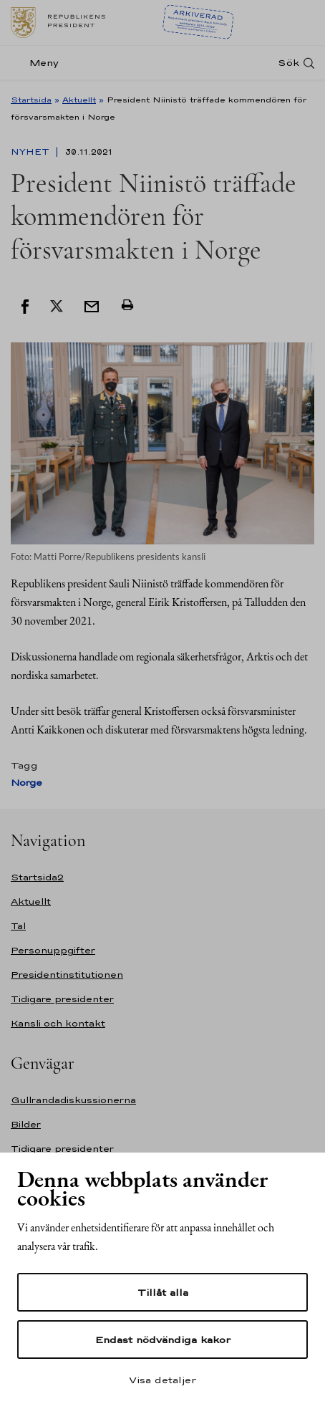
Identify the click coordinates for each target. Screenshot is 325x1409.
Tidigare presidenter (62, 999)
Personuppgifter (53, 950)
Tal (18, 926)
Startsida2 (37, 877)
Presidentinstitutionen (67, 974)
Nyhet (31, 152)
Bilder (26, 1124)
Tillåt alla (162, 1292)
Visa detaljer (162, 1379)
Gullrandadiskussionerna (73, 1100)
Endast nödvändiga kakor (163, 1339)
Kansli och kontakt (58, 1023)
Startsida (31, 100)
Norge (26, 782)
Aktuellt (79, 100)
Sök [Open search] (288, 62)
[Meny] (39, 62)
